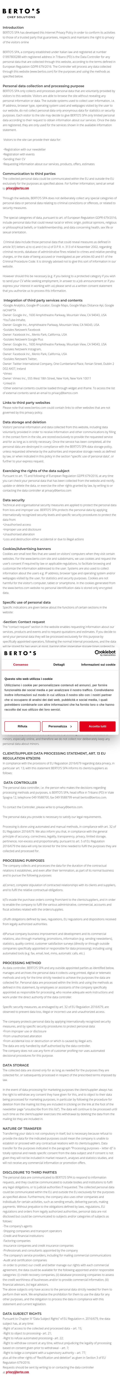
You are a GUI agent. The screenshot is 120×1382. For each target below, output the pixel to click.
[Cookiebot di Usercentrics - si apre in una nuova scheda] (99, 653)
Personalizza (60, 726)
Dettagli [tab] (59, 664)
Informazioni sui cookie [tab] (98, 664)
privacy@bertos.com (17, 188)
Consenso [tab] (20, 664)
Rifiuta (22, 726)
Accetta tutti (97, 726)
